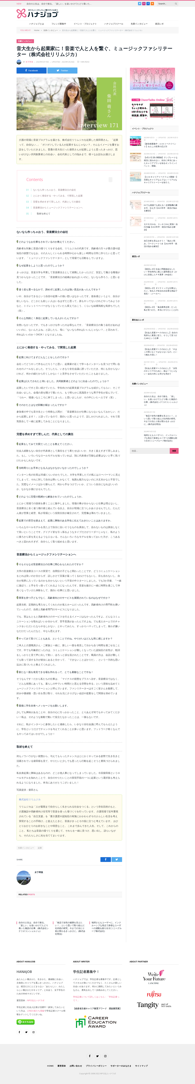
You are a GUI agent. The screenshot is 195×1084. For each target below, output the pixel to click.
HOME (50, 1065)
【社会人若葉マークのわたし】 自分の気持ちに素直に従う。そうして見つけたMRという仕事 (161, 335)
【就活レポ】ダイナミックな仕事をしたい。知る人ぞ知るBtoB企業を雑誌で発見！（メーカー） (160, 291)
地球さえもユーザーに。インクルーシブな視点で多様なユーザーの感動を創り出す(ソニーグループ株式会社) (107, 926)
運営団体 (61, 1065)
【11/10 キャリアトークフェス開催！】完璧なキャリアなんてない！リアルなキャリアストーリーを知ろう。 (161, 180)
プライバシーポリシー (96, 1065)
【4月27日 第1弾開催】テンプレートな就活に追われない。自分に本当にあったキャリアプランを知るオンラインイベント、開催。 (161, 161)
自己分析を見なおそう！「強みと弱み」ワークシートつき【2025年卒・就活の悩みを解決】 (160, 243)
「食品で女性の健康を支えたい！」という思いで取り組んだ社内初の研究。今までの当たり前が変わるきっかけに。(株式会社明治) (70, 928)
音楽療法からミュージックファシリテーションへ (58, 207)
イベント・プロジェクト (85, 23)
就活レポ (159, 23)
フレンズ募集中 (58, 23)
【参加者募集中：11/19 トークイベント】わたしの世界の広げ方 (160, 145)
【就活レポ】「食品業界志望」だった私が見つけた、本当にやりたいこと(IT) (161, 308)
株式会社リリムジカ (30, 799)
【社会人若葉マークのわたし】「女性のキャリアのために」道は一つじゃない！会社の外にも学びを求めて (160, 371)
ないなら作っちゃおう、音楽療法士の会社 (54, 189)
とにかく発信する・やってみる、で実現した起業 (58, 195)
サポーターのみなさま (121, 1065)
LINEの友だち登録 (35, 1010)
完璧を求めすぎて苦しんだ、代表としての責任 (56, 201)
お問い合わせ (76, 1065)
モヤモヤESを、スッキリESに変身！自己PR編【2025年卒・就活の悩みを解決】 (161, 227)
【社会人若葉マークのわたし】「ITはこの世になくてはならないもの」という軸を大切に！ (160, 352)
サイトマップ (141, 1065)
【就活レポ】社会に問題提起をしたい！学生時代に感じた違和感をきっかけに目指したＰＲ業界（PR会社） (160, 272)
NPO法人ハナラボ (35, 1000)
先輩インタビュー (139, 23)
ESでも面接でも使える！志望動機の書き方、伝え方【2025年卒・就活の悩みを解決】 (160, 208)
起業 (40, 847)
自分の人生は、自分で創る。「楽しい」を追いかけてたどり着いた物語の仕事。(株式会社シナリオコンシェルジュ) (60, 3)
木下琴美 (29, 62)
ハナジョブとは (36, 23)
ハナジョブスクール (113, 23)
